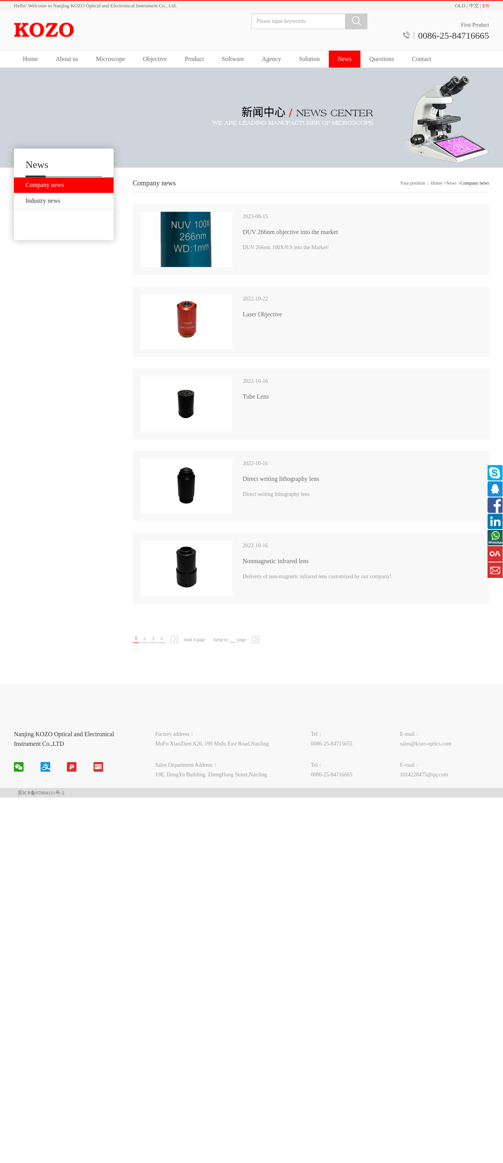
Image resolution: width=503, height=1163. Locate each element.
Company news (475, 205)
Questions (381, 59)
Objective (155, 59)
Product (194, 59)
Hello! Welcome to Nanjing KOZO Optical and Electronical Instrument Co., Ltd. (95, 5)
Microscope (110, 59)
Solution (309, 59)
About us (67, 59)
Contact (421, 59)
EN (486, 5)
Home (30, 59)
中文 (474, 5)
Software (233, 59)
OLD (460, 5)
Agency (271, 59)
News (345, 59)
